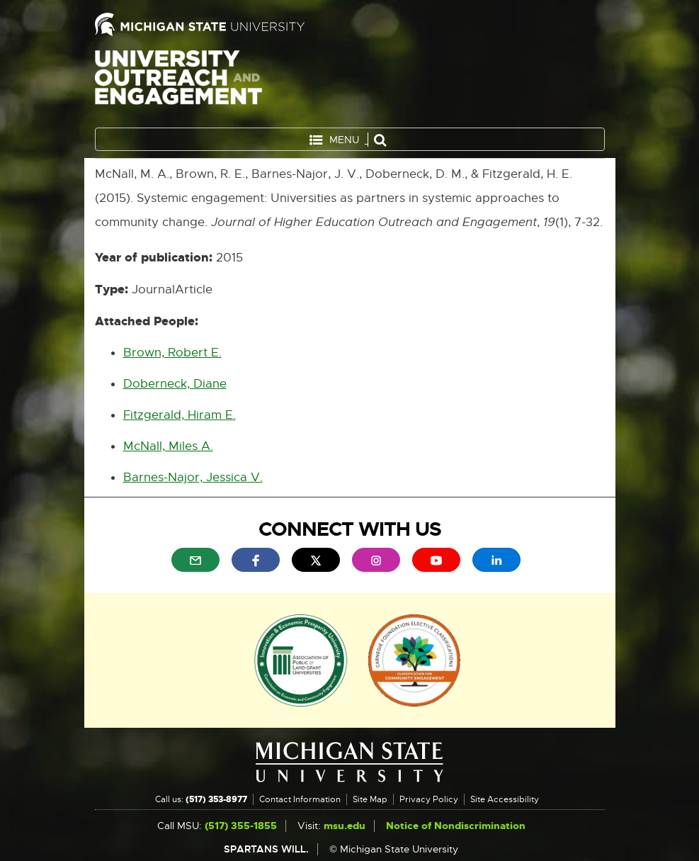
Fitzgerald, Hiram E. (179, 414)
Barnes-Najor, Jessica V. (193, 477)
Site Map (370, 799)
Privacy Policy (428, 799)
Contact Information (300, 799)
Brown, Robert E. (172, 352)
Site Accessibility (504, 799)
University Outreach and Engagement (178, 85)
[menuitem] (195, 560)
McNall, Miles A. (168, 446)
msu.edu (344, 826)
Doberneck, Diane (175, 383)
